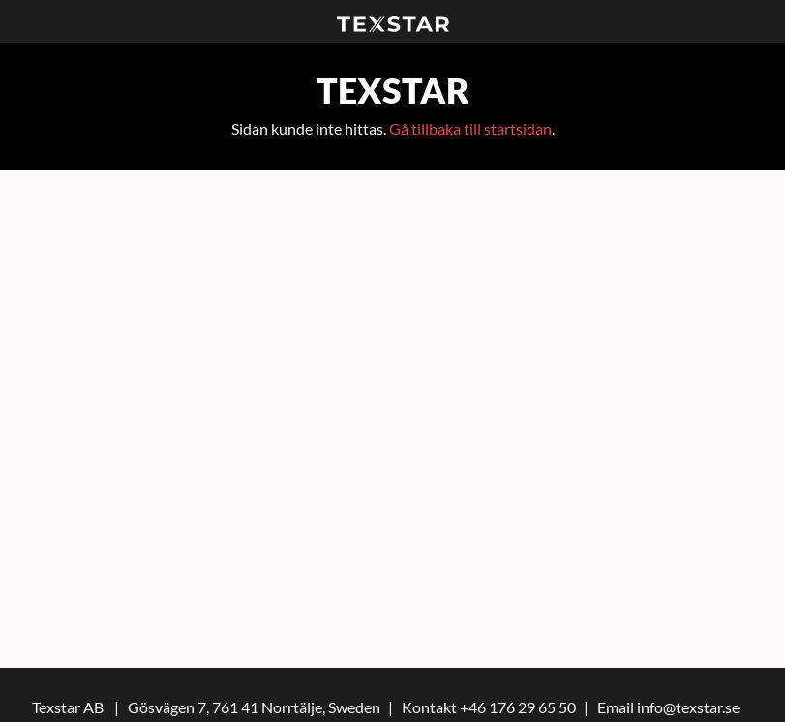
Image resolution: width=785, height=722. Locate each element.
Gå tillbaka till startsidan (470, 128)
